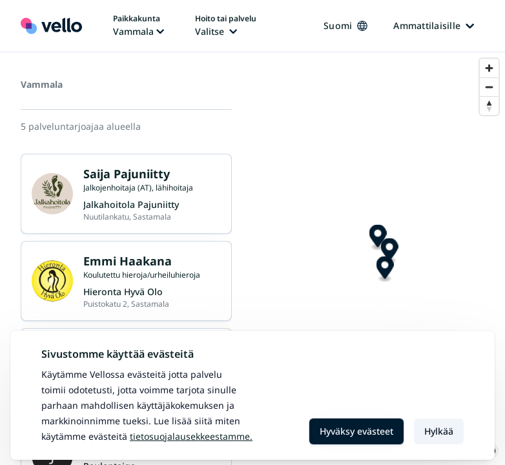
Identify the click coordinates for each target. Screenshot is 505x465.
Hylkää (438, 431)
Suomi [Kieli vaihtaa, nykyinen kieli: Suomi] (345, 25)
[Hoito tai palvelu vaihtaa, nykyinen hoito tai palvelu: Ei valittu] (226, 25)
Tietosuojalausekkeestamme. (191, 436)
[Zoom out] (489, 87)
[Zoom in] (489, 68)
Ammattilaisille (433, 25)
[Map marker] (375, 258)
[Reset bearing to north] (489, 105)
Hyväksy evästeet (356, 431)
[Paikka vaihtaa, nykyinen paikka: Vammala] (138, 25)
